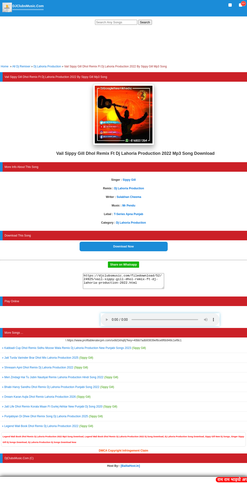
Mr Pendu (129, 205)
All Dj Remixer (21, 66)
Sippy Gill (129, 179)
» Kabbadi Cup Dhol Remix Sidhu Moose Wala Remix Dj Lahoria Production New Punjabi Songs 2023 (74, 350)
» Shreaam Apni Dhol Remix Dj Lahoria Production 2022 (45, 370)
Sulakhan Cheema (128, 197)
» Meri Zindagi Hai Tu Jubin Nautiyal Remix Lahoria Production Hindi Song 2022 (60, 380)
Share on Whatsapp (123, 264)
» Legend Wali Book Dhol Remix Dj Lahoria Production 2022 (47, 429)
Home (4, 66)
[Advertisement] (123, 45)
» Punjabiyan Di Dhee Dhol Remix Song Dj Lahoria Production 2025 (52, 419)
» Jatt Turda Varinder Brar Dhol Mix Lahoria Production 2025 (47, 360)
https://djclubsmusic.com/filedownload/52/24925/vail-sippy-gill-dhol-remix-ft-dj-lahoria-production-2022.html (123, 282)
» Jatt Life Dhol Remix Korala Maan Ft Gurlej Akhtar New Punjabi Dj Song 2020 (59, 409)
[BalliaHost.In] (130, 468)
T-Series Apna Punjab (128, 214)
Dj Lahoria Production (47, 66)
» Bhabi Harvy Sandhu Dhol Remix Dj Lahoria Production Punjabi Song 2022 (58, 390)
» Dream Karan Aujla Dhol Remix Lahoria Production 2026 (46, 399)
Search (145, 22)
